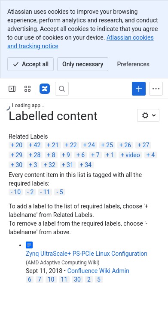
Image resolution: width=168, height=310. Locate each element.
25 (109, 145)
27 (146, 145)
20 (18, 145)
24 (91, 145)
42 (37, 145)
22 (73, 145)
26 (127, 145)
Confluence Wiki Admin (98, 270)
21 (55, 145)
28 (37, 155)
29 (18, 155)
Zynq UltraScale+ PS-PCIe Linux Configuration (86, 253)
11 (46, 192)
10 (17, 192)
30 (18, 164)
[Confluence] (45, 89)
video (132, 155)
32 (52, 164)
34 (88, 164)
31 (70, 164)
